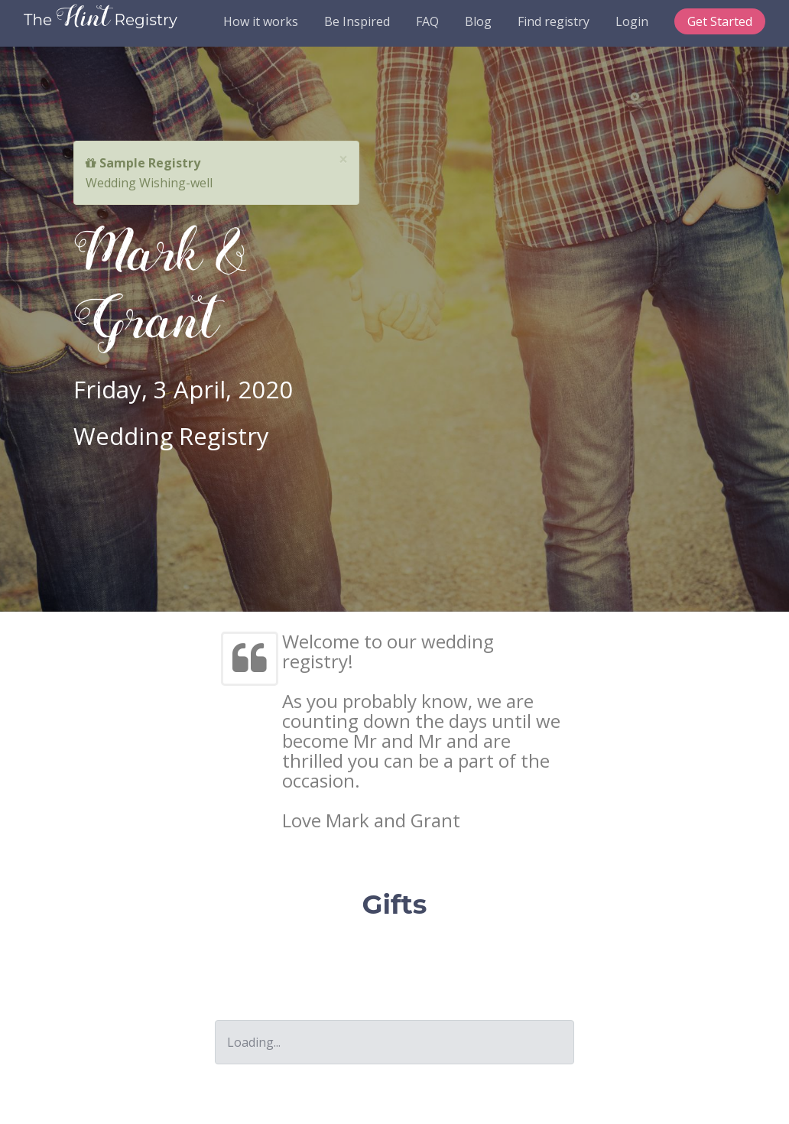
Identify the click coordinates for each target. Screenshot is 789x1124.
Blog (478, 21)
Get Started (719, 21)
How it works (260, 21)
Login (631, 21)
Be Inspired (357, 21)
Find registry (553, 21)
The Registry (100, 20)
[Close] (343, 159)
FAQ (427, 21)
